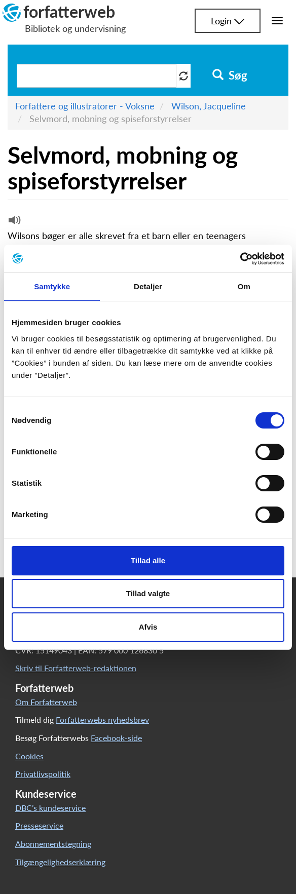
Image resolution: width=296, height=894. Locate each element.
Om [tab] (244, 286)
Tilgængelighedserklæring (60, 862)
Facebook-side (116, 738)
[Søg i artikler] (96, 76)
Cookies (29, 756)
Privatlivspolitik (42, 774)
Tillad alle (148, 560)
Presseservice (39, 825)
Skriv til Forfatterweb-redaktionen (75, 668)
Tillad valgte (148, 593)
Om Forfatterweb (46, 702)
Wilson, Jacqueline (208, 105)
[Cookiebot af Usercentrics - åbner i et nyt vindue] (240, 258)
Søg (229, 75)
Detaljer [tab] (148, 286)
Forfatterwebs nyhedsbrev (102, 719)
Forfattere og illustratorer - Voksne (85, 105)
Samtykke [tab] (52, 286)
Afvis (148, 627)
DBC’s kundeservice (50, 807)
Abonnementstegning (53, 843)
